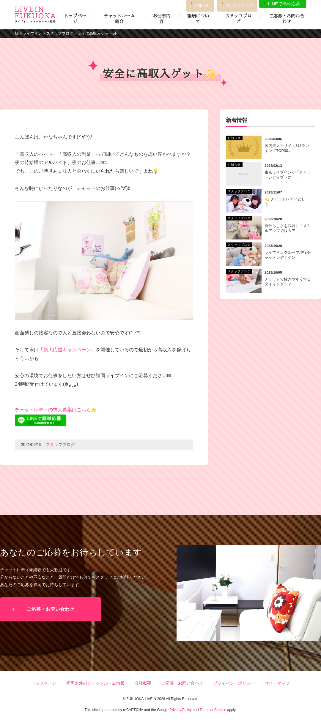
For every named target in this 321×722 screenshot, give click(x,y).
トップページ (75, 19)
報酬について (198, 19)
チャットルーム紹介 (119, 19)
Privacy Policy (180, 710)
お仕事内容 (162, 19)
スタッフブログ (238, 19)
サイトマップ (277, 683)
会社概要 (143, 683)
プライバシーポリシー (234, 683)
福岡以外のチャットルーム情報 (95, 683)
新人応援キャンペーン (67, 349)
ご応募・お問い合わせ (286, 19)
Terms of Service (213, 710)
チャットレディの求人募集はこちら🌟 (56, 409)
